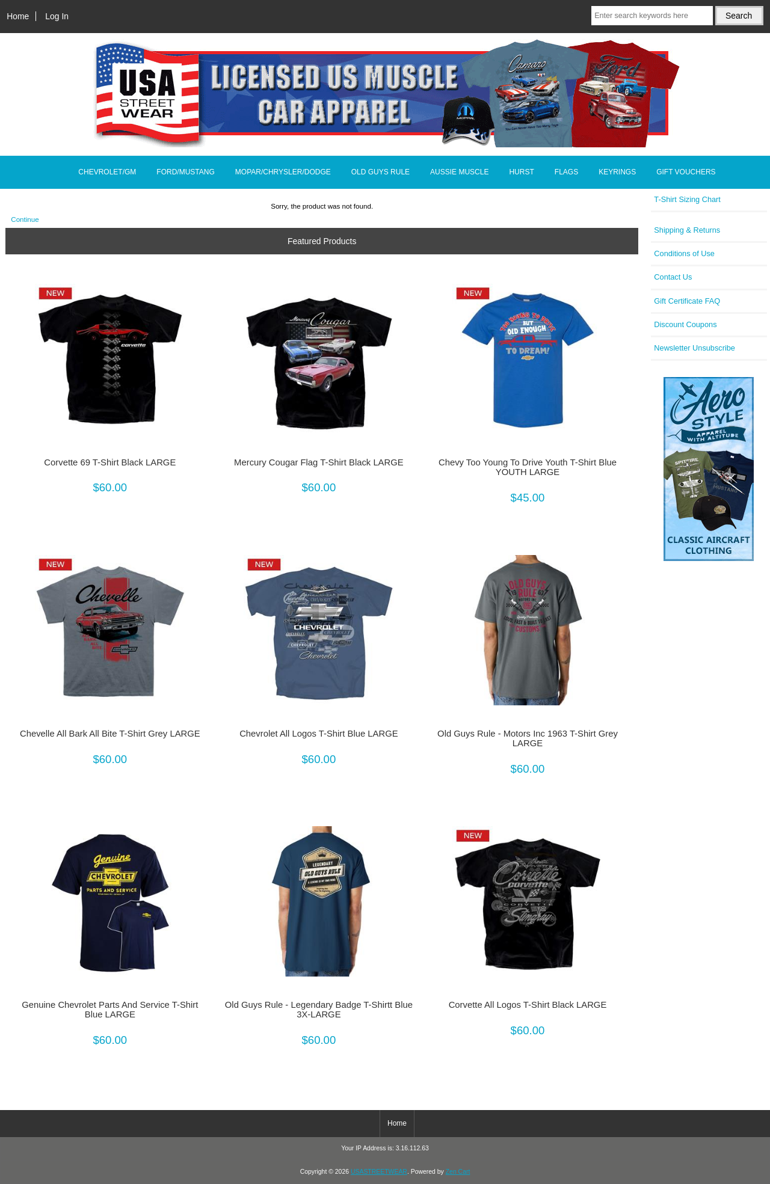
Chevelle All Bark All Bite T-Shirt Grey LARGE (110, 733)
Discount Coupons (685, 324)
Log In (57, 16)
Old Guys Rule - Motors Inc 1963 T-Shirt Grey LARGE (527, 738)
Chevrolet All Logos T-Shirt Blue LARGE (318, 733)
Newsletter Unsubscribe (694, 347)
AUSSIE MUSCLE (459, 172)
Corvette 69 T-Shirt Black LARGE (110, 462)
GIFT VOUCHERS (685, 172)
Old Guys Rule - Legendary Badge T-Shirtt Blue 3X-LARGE (319, 1009)
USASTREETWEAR (379, 1171)
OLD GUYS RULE (380, 172)
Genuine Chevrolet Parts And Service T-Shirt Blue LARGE (110, 1009)
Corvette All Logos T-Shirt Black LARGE (528, 1005)
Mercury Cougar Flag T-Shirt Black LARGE (319, 462)
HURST (521, 172)
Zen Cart (458, 1171)
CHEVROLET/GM (107, 172)
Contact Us (673, 276)
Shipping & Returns (687, 230)
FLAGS (566, 172)
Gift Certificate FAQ (687, 300)
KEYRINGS (617, 172)
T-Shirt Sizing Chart (687, 199)
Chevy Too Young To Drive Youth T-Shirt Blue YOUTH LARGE (528, 467)
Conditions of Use (684, 253)
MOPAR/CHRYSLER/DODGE (283, 172)
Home (18, 16)
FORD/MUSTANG (185, 172)
